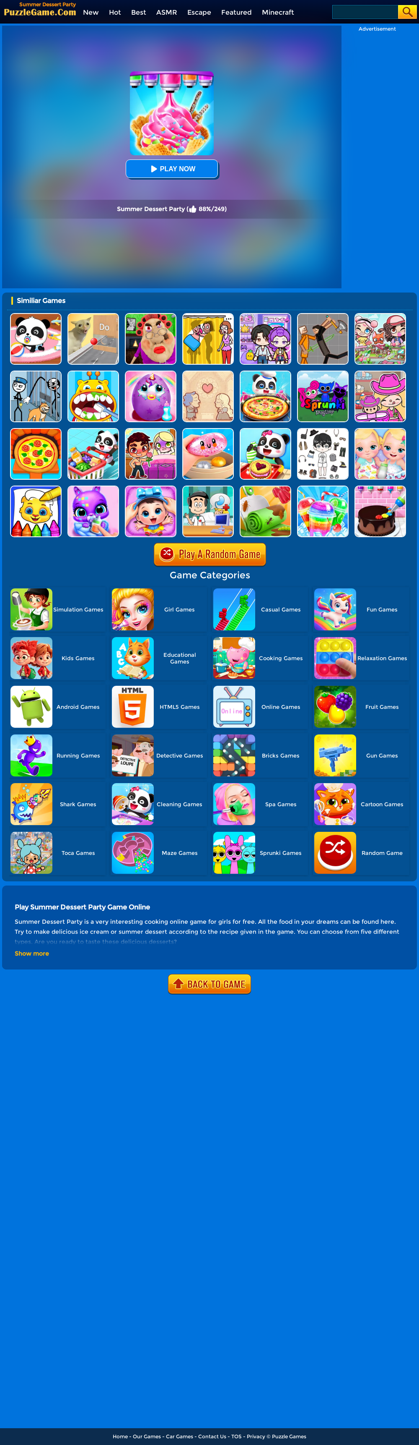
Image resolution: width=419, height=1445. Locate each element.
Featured (236, 12)
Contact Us (212, 1436)
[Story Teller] (208, 374)
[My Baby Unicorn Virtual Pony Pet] (150, 374)
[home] (40, 12)
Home (120, 1436)
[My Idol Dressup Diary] (323, 431)
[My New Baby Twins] (380, 431)
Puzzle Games (289, 1436)
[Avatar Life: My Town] (380, 316)
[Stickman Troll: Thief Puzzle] (36, 374)
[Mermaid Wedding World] (150, 431)
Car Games (179, 1436)
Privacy (256, 1436)
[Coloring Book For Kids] (36, 489)
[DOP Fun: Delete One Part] (208, 316)
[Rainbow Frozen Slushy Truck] (323, 489)
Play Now (171, 169)
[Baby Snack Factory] (265, 431)
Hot (115, 12)
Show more (32, 953)
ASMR (166, 12)
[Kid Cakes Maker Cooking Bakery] (380, 489)
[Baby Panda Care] (36, 316)
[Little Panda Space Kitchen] (265, 374)
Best (138, 12)
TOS (236, 1436)
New (91, 12)
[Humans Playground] (323, 316)
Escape (199, 12)
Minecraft (278, 12)
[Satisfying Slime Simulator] (208, 431)
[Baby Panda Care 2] (150, 489)
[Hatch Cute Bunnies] (93, 489)
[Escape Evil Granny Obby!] (150, 316)
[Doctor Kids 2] (208, 489)
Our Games (147, 1436)
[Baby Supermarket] (93, 431)
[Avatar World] (380, 374)
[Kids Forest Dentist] (93, 374)
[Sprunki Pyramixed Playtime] (323, 374)
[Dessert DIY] (265, 489)
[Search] (364, 12)
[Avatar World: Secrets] (265, 316)
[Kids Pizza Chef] (36, 431)
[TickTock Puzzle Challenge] (93, 316)
